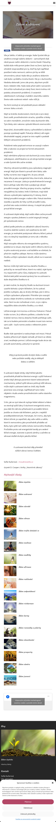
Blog (3, 726)
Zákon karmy (24, 616)
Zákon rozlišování (26, 579)
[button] (53, 783)
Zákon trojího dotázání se (29, 531)
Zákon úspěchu (24, 482)
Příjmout (28, 802)
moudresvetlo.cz (26, 462)
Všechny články (6, 764)
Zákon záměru (24, 664)
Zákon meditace (25, 543)
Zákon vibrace (24, 518)
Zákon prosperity (25, 652)
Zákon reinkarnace (26, 603)
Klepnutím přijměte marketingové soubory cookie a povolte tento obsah (28, 47)
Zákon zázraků (24, 506)
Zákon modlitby (25, 555)
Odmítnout (28, 808)
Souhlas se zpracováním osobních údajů (28, 819)
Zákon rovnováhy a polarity (30, 628)
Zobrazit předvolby (28, 814)
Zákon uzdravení (25, 494)
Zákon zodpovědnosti (27, 591)
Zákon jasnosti (24, 676)
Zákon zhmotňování (26, 640)
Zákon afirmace (25, 567)
